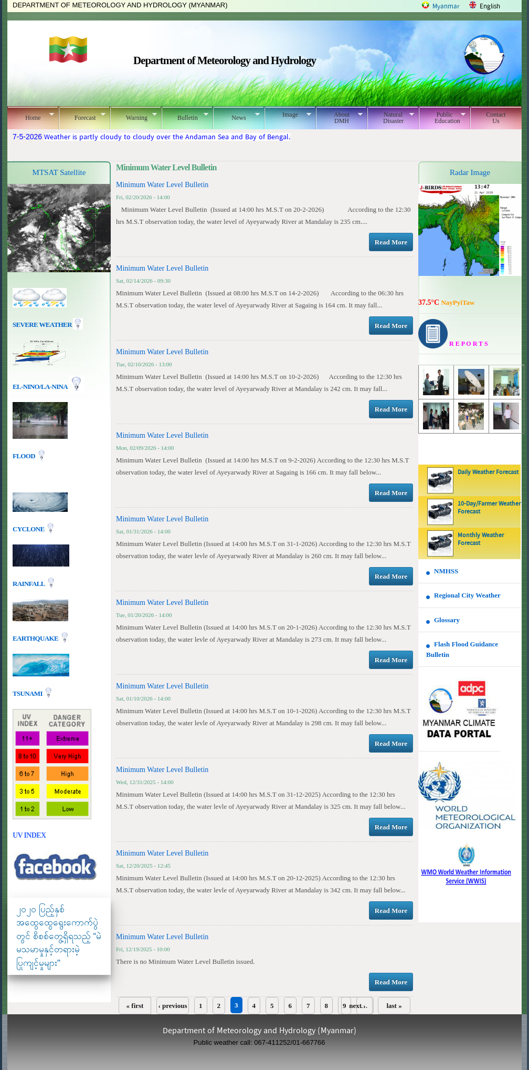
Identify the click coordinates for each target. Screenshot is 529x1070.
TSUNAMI (28, 693)
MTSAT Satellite (59, 172)
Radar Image (470, 172)
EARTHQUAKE (36, 638)
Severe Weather (48, 324)
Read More (391, 242)
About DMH (339, 118)
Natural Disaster (390, 118)
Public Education (442, 118)
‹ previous (172, 1006)
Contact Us (495, 118)
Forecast (82, 116)
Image (287, 114)
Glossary (447, 620)
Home (30, 116)
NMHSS (446, 571)
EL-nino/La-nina (40, 386)
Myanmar (446, 6)
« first (135, 1006)
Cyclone (29, 528)
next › (357, 1006)
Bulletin (185, 116)
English (490, 6)
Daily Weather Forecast (488, 472)
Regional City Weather (467, 595)
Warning (133, 116)
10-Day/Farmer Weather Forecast (489, 508)
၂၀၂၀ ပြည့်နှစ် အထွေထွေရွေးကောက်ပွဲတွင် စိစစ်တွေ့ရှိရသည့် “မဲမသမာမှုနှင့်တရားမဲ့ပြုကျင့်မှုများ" (58, 936)
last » (393, 1006)
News (236, 116)
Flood (25, 456)
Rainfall (29, 583)
